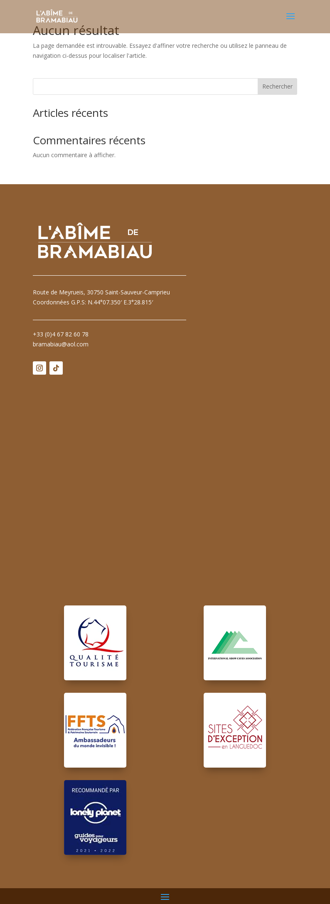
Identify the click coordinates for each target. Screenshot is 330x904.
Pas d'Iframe (165, 484)
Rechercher (277, 86)
